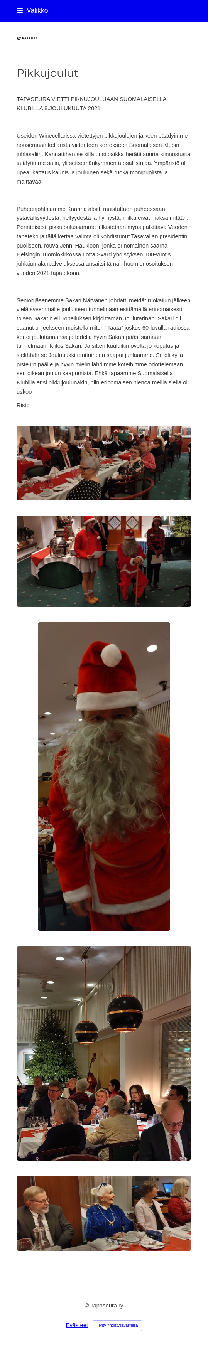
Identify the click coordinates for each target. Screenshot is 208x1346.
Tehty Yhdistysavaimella (117, 1325)
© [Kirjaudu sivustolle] (88, 1305)
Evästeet (77, 1325)
